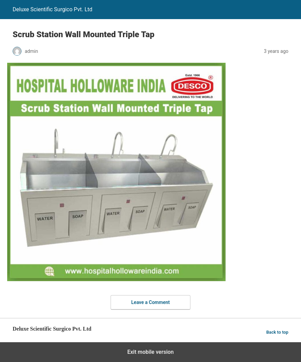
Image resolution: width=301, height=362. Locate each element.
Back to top (277, 332)
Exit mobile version (150, 352)
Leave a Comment (150, 302)
